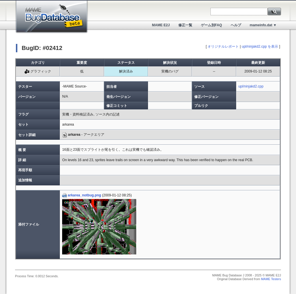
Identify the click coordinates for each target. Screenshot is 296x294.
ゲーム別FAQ (211, 25)
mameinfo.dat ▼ (263, 25)
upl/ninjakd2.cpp (251, 86)
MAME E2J (161, 25)
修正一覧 (185, 25)
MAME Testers (271, 279)
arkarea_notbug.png (81, 195)
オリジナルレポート (223, 46)
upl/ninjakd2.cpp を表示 (260, 46)
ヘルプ (236, 25)
